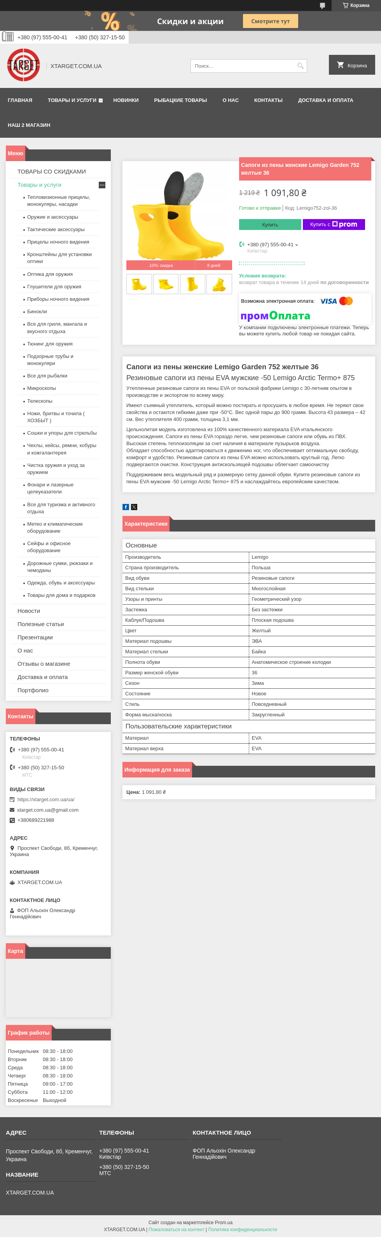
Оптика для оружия (50, 274)
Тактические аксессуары (56, 229)
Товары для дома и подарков (61, 595)
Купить (270, 225)
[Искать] (300, 66)
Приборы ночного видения (58, 299)
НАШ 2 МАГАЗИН (29, 125)
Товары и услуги (72, 100)
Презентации (35, 637)
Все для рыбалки (47, 376)
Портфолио (33, 690)
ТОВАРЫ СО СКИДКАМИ (51, 171)
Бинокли (37, 311)
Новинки (126, 100)
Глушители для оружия (54, 287)
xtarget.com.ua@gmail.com (48, 810)
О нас (230, 100)
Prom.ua (223, 1222)
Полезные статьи (40, 624)
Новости (28, 610)
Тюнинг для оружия (50, 344)
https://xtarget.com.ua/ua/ (46, 799)
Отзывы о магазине (43, 663)
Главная (20, 100)
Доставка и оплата (325, 100)
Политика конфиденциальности (242, 1229)
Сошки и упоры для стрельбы (62, 433)
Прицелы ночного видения (58, 242)
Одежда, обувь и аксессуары (61, 583)
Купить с (333, 224)
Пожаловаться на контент (176, 1229)
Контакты (268, 100)
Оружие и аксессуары (52, 217)
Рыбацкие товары (180, 100)
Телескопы (39, 401)
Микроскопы (41, 388)
